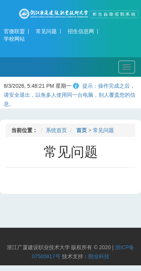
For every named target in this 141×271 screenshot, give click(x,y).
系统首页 (56, 130)
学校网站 (14, 39)
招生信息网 (81, 31)
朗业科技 (98, 256)
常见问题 (46, 31)
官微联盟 (14, 31)
